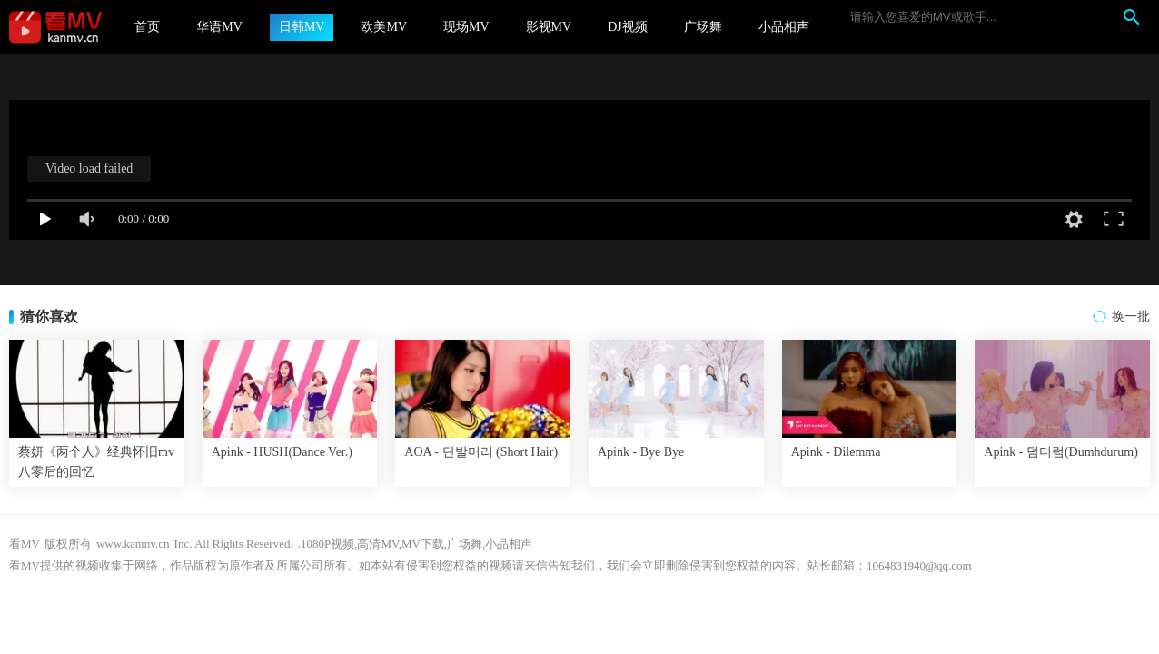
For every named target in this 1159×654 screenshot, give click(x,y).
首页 (147, 27)
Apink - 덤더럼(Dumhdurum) (1061, 452)
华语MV (219, 27)
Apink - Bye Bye (641, 452)
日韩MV (302, 27)
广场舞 (703, 27)
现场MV (466, 27)
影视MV (549, 27)
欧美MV (384, 27)
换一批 (1131, 316)
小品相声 (783, 27)
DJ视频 (628, 27)
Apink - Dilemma (836, 452)
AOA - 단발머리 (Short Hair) (481, 452)
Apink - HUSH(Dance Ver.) (282, 452)
